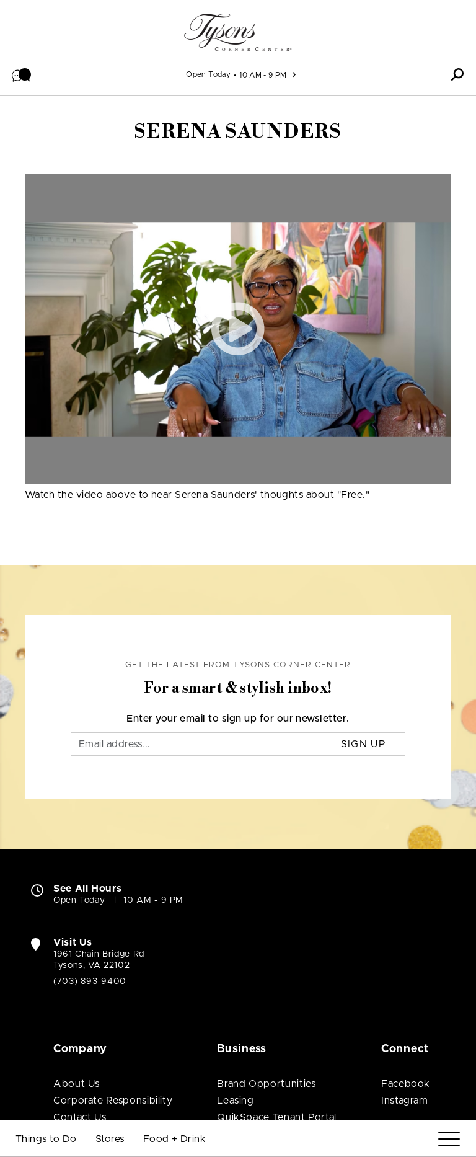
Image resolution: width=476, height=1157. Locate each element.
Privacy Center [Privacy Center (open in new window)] (352, 1056)
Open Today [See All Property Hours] (208, 74)
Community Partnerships (112, 996)
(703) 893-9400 (89, 826)
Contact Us (79, 962)
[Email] (196, 589)
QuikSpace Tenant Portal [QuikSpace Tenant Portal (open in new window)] (277, 962)
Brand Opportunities (266, 929)
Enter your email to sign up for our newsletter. (238, 564)
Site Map (426, 1056)
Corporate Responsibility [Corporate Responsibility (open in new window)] (112, 946)
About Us (76, 929)
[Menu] (449, 1139)
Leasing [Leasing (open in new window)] (235, 946)
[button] (21, 74)
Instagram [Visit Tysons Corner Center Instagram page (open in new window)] (404, 946)
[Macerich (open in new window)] (107, 1061)
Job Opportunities (98, 979)
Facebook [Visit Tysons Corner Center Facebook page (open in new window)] (405, 929)
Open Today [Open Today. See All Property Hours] (79, 745)
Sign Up (363, 589)
